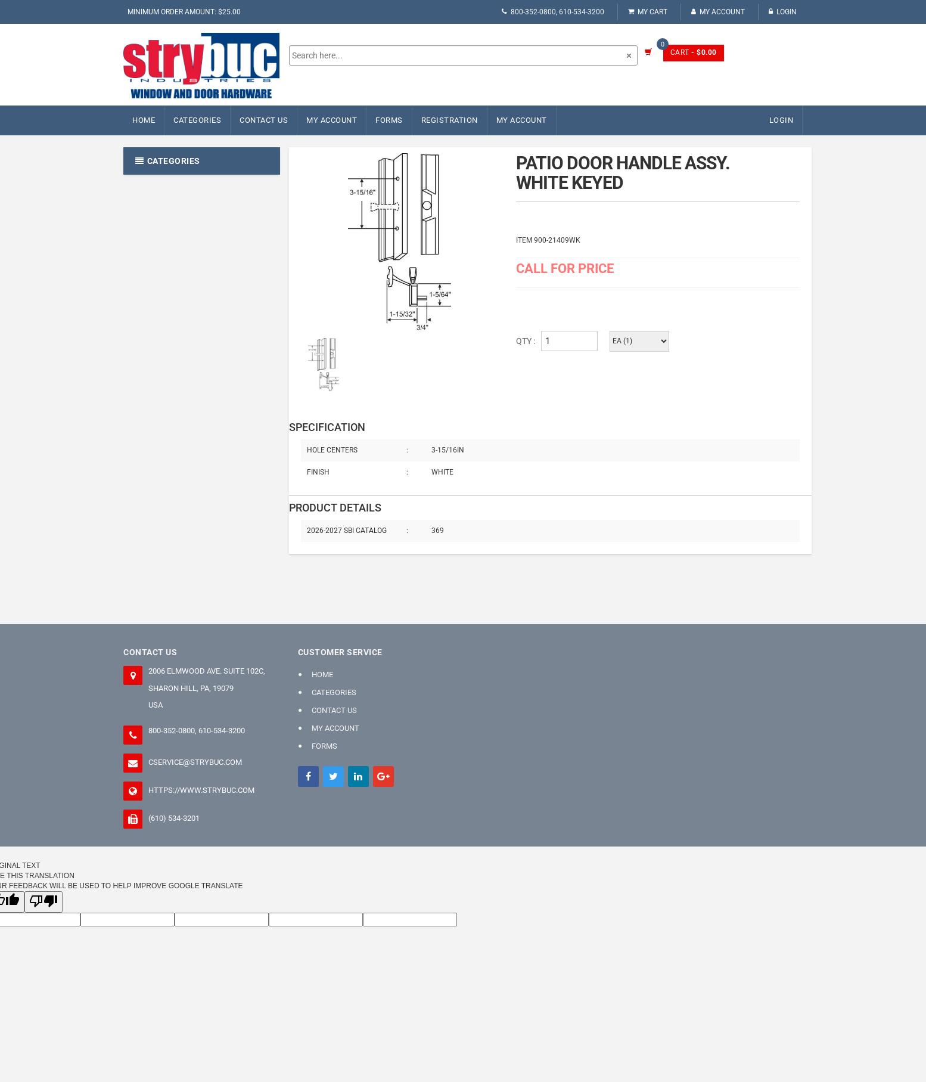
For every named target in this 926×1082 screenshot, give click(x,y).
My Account (718, 12)
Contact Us (264, 120)
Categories (197, 120)
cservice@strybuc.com (195, 762)
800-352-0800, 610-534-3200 (553, 12)
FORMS (389, 120)
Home (143, 120)
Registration (449, 120)
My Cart (647, 12)
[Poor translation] (43, 901)
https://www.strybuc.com (201, 790)
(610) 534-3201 (174, 818)
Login (783, 12)
